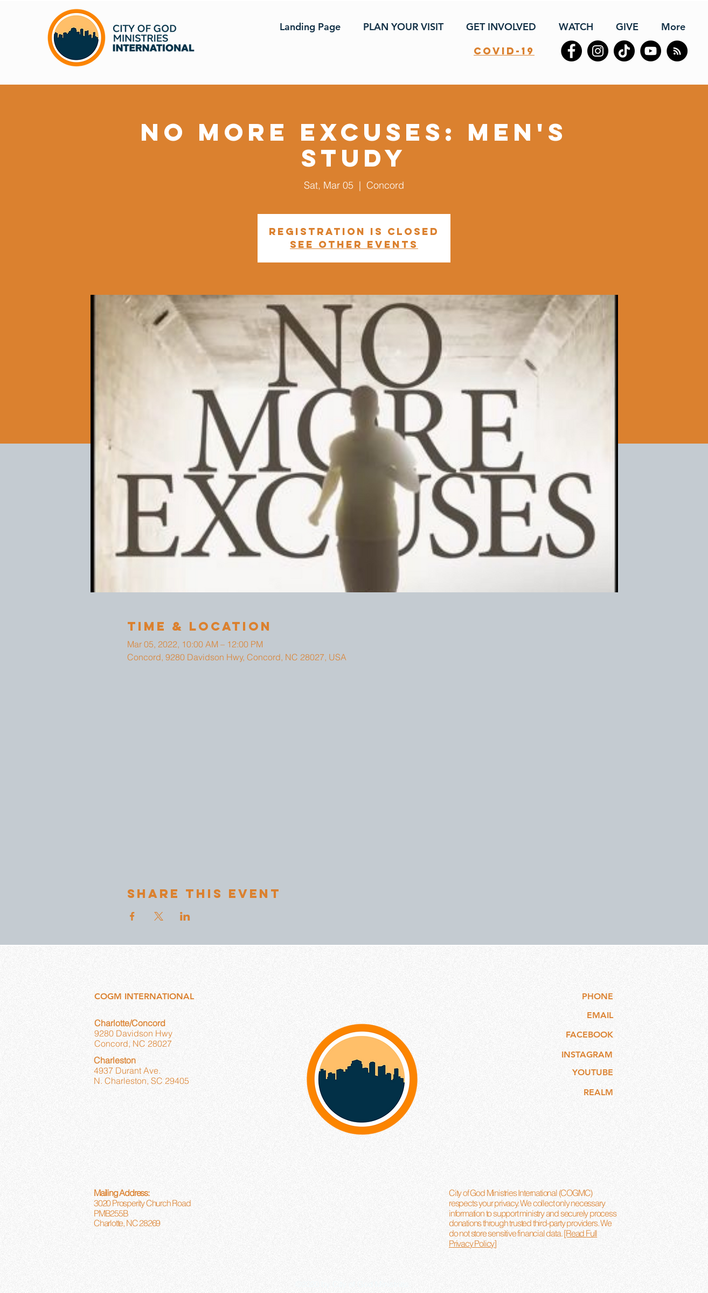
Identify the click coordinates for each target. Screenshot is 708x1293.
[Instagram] (597, 50)
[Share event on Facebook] (132, 916)
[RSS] (677, 50)
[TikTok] (624, 50)
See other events (354, 244)
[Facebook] (571, 50)
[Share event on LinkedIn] (185, 916)
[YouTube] (650, 50)
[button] (400, 26)
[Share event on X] (159, 916)
